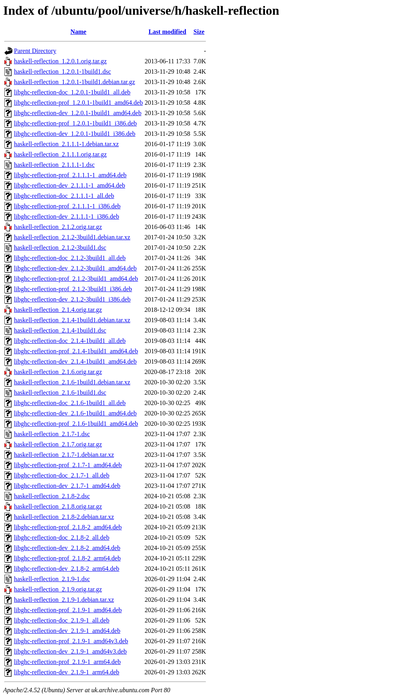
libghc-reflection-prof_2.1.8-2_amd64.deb (68, 527)
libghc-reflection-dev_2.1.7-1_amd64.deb (67, 485)
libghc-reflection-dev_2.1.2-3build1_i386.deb (72, 299)
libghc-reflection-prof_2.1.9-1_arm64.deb (67, 661)
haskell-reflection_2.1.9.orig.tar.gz (58, 589)
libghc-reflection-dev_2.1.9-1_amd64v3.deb (70, 651)
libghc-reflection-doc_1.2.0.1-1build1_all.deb (72, 92)
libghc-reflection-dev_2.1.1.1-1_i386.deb (66, 216)
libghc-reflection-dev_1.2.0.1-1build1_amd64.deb (77, 113)
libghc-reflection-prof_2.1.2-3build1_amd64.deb (76, 278)
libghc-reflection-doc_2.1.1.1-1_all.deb (64, 195)
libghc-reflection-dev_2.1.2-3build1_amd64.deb (75, 268)
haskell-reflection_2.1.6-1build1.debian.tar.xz (72, 382)
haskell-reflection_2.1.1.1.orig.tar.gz (60, 154)
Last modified (167, 31)
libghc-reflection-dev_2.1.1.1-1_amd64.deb (69, 185)
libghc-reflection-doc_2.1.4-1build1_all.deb (70, 340)
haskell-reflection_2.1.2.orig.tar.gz (58, 226)
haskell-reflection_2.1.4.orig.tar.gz (58, 309)
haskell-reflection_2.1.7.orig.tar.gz (58, 444)
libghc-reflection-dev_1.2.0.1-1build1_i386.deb (74, 133)
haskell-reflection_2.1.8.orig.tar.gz (58, 506)
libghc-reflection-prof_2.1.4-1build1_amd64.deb (76, 351)
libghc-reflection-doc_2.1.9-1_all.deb (61, 620)
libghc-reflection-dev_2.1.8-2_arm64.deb (66, 568)
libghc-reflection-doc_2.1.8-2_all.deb (61, 537)
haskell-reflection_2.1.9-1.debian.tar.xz (64, 599)
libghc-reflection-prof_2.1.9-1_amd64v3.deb (71, 641)
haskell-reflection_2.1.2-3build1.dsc (60, 247)
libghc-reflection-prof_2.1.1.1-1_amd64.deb (70, 175)
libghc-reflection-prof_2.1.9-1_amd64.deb (68, 610)
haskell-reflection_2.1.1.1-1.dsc (54, 164)
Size (199, 31)
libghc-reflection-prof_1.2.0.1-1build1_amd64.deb (78, 102)
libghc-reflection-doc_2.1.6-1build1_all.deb (70, 402)
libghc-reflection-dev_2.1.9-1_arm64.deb (66, 672)
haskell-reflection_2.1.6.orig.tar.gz (58, 371)
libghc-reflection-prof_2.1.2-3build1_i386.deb (73, 289)
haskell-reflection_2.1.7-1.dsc (52, 434)
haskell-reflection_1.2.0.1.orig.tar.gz (60, 61)
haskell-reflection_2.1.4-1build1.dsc (60, 330)
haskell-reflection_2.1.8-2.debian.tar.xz (64, 516)
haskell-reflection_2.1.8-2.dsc (52, 496)
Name (78, 31)
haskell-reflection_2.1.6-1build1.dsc (60, 392)
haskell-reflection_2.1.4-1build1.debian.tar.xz (72, 320)
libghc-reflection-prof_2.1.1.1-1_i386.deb (67, 206)
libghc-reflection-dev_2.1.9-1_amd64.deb (67, 630)
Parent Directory (35, 50)
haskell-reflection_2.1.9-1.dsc (52, 579)
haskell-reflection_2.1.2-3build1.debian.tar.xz (72, 237)
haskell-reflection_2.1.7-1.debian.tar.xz (64, 454)
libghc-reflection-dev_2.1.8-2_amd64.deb (67, 547)
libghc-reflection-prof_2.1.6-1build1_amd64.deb (76, 423)
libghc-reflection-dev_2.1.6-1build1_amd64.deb (75, 413)
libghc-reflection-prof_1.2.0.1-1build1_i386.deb (75, 123)
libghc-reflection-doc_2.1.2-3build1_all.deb (70, 258)
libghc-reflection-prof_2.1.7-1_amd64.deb (68, 465)
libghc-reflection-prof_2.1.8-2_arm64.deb (67, 558)
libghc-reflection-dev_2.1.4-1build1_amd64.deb (75, 361)
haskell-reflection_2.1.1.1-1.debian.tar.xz (66, 144)
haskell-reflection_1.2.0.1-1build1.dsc (62, 71)
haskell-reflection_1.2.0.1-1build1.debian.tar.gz (74, 81)
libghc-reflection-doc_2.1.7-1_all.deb (61, 475)
